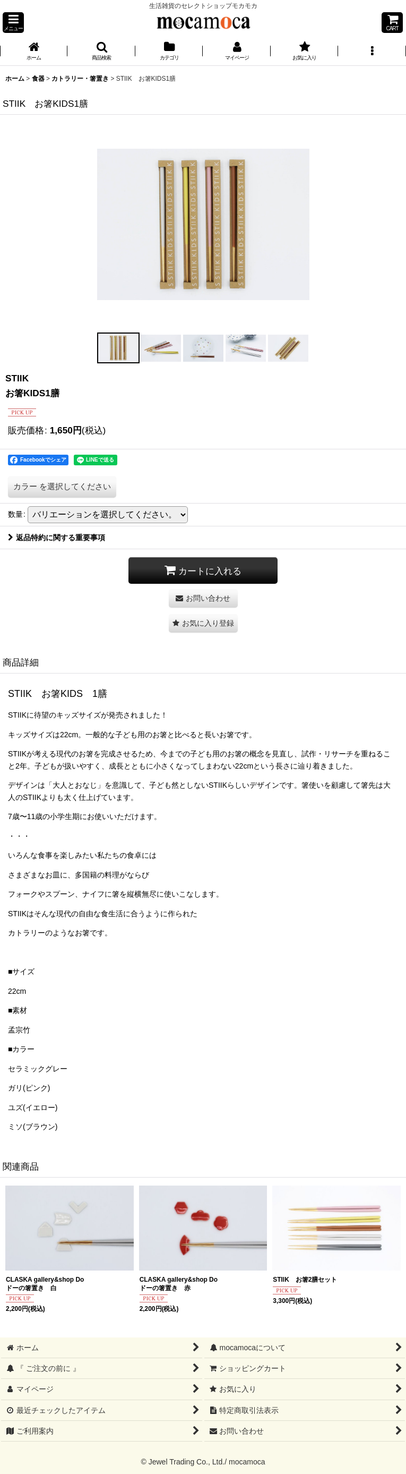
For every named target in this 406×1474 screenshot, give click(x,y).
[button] (13, 22)
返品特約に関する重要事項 (56, 537)
